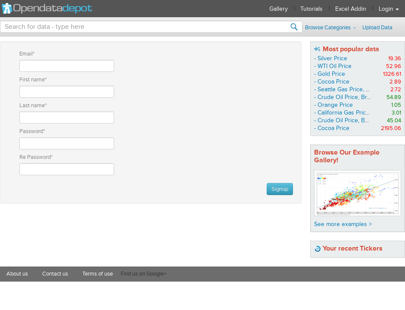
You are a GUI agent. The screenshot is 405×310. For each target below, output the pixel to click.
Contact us (55, 273)
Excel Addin (350, 8)
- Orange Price (333, 104)
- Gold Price (329, 74)
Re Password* (36, 157)
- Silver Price (330, 58)
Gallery (278, 8)
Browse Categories (330, 27)
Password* (32, 131)
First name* (33, 79)
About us (17, 273)
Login (389, 8)
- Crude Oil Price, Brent (345, 97)
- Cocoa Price (331, 81)
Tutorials (311, 8)
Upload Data (377, 27)
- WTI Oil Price (333, 66)
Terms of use (97, 273)
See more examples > (343, 224)
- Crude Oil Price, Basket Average (358, 120)
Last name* (33, 105)
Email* (26, 53)
